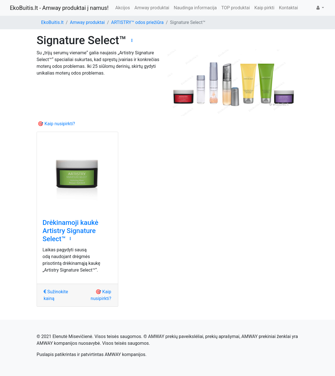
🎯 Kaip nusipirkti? (56, 123)
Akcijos (122, 7)
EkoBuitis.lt (52, 22)
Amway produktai (151, 7)
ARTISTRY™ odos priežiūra (137, 22)
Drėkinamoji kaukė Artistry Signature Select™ (70, 231)
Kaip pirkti (264, 7)
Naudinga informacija (195, 7)
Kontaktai (288, 7)
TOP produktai (235, 7)
